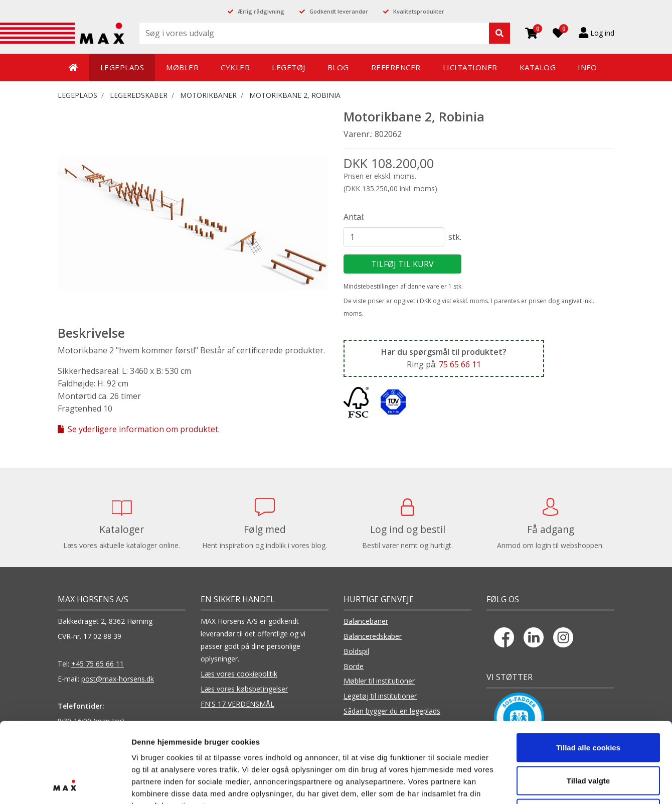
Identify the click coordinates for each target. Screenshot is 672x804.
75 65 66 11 (460, 364)
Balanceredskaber (373, 636)
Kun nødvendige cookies (588, 738)
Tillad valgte (588, 705)
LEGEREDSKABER (138, 95)
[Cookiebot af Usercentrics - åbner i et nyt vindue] (65, 784)
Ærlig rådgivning (261, 11)
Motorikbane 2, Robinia (295, 95)
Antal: (354, 216)
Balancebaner (366, 621)
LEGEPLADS (77, 95)
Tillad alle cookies (588, 672)
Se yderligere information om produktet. (139, 429)
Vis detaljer (521, 784)
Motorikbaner (208, 95)
